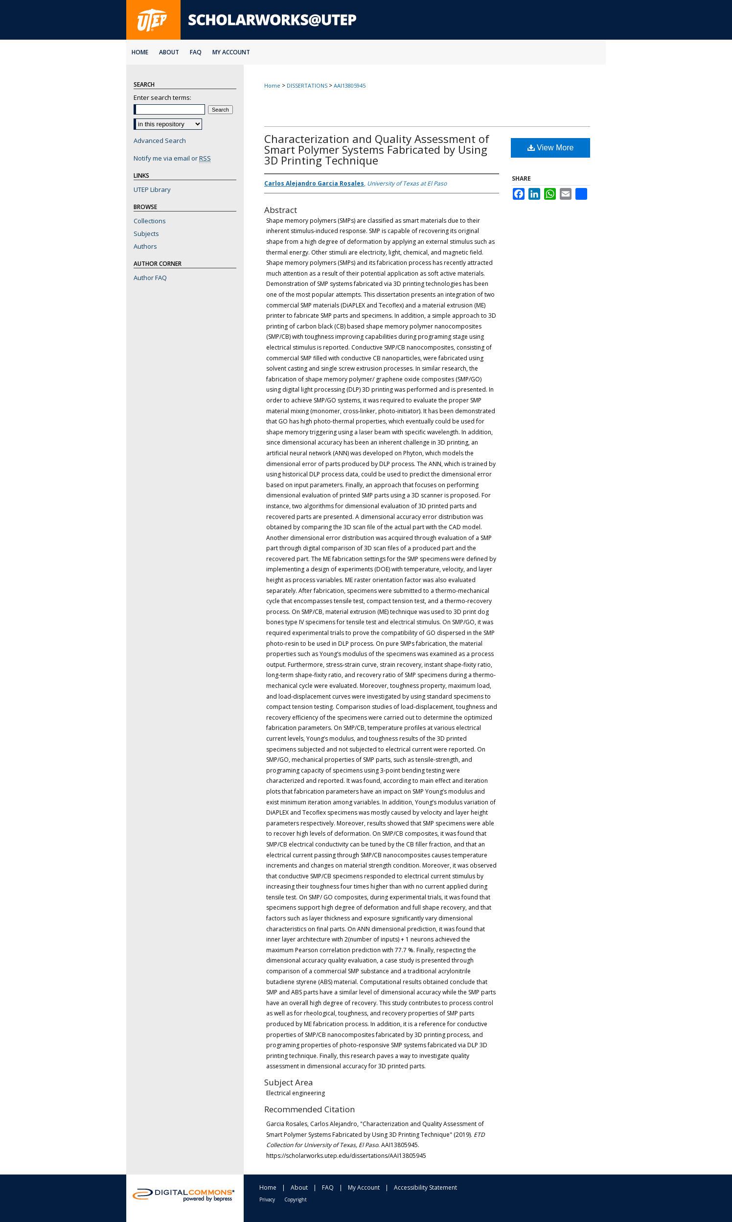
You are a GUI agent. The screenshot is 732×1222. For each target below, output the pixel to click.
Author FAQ (150, 277)
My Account (364, 1187)
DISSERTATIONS (307, 85)
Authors (145, 246)
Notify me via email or (172, 158)
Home (272, 85)
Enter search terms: (162, 97)
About (299, 1187)
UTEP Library (152, 189)
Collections (150, 220)
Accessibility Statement (425, 1187)
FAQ (328, 1187)
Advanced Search (160, 140)
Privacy (267, 1199)
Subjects (146, 233)
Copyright (295, 1199)
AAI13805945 (350, 85)
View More (550, 147)
